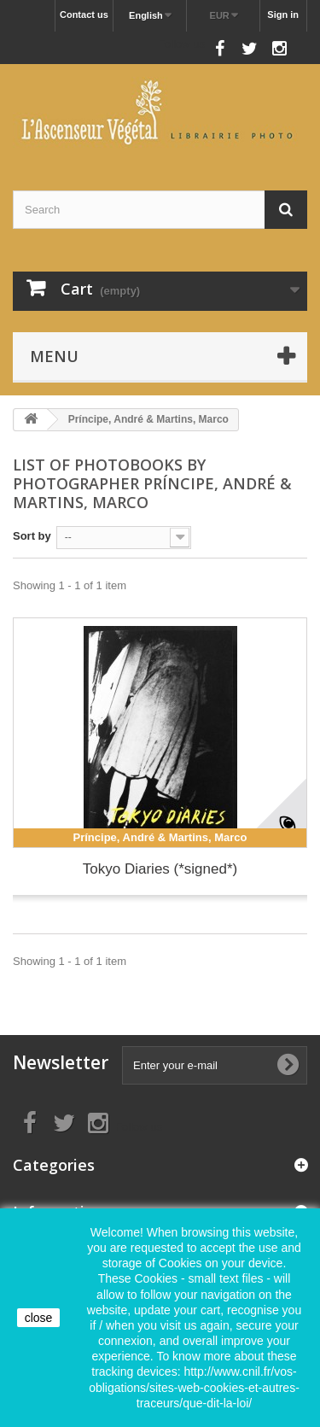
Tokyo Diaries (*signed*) (160, 869)
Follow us (181, 44)
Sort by (32, 535)
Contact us (84, 14)
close (39, 1318)
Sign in (283, 14)
